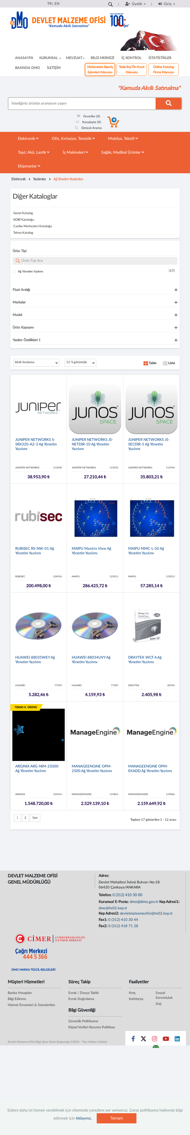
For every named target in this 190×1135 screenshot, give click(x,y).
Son (35, 817)
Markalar (19, 302)
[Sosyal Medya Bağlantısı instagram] (154, 1039)
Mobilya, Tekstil (123, 138)
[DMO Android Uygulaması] (155, 1047)
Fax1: (103, 920)
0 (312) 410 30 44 (123, 920)
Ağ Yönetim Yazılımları (68, 179)
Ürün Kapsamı (23, 327)
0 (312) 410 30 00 (127, 895)
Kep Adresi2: (109, 913)
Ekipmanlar (29, 166)
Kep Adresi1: (170, 902)
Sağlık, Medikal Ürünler (122, 152)
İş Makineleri (75, 152)
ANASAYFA (24, 58)
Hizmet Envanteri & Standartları (31, 1005)
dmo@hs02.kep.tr (113, 908)
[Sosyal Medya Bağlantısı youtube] (166, 1039)
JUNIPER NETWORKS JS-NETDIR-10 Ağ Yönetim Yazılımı (92, 444)
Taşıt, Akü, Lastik (33, 152)
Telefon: (105, 895)
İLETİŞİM (54, 68)
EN (57, 4)
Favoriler (88, 116)
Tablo (149, 363)
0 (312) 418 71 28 (123, 926)
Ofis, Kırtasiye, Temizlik (73, 138)
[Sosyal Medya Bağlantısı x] (144, 1039)
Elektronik (28, 138)
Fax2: (103, 926)
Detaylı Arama (88, 128)
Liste (169, 363)
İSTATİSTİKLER (160, 58)
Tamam (116, 1118)
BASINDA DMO (27, 68)
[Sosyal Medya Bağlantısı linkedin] (177, 1039)
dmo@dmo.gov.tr (144, 902)
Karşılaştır (88, 122)
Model (17, 315)
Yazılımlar (39, 179)
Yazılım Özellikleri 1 (26, 340)
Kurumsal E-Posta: (114, 902)
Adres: (104, 876)
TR (49, 4)
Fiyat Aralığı (21, 290)
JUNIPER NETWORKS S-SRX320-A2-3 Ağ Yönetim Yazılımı (36, 444)
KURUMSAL (50, 58)
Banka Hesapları (20, 993)
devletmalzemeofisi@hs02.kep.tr (146, 913)
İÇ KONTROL (131, 58)
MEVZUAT (75, 58)
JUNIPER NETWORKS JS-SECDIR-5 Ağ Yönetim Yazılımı (149, 444)
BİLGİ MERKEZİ (102, 58)
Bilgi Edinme (17, 999)
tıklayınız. (84, 1118)
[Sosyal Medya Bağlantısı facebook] (133, 1039)
